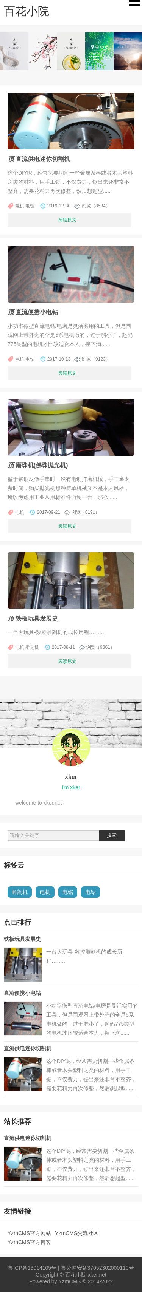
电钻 (90, 892)
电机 (45, 892)
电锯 (67, 892)
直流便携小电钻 (22, 993)
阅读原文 (67, 220)
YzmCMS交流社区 (76, 1233)
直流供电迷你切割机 (27, 1048)
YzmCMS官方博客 (29, 1242)
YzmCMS (69, 1281)
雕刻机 (20, 892)
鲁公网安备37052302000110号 (97, 1268)
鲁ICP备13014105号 (32, 1268)
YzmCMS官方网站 (29, 1233)
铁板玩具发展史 (22, 939)
